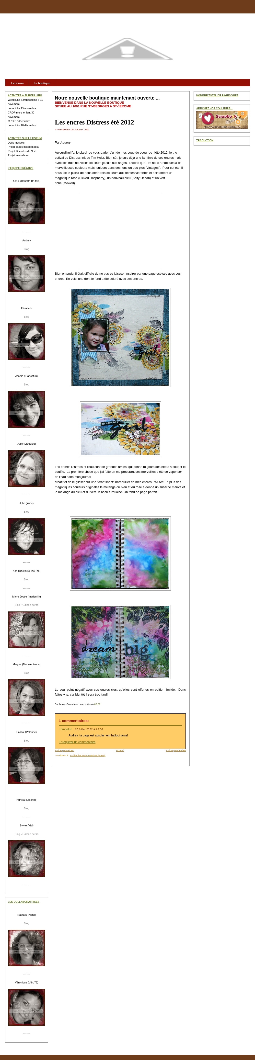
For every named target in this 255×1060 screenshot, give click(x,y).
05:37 (97, 704)
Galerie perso (30, 604)
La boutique (42, 83)
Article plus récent (64, 750)
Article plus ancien (176, 750)
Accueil (120, 750)
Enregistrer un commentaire (77, 742)
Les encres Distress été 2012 (94, 122)
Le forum (17, 83)
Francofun (65, 729)
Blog (26, 249)
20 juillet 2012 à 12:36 (89, 729)
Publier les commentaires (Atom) (87, 755)
